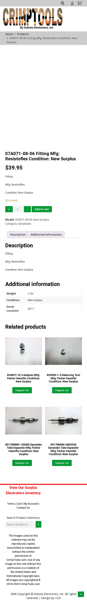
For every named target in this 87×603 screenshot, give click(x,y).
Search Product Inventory (23, 517)
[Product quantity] (18, 209)
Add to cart (42, 209)
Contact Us (23, 507)
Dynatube (24, 223)
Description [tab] (18, 234)
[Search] (38, 524)
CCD (58, 598)
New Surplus (35, 300)
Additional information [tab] (46, 234)
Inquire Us (22, 390)
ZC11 (31, 308)
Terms (11, 503)
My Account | (31, 503)
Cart (19, 503)
